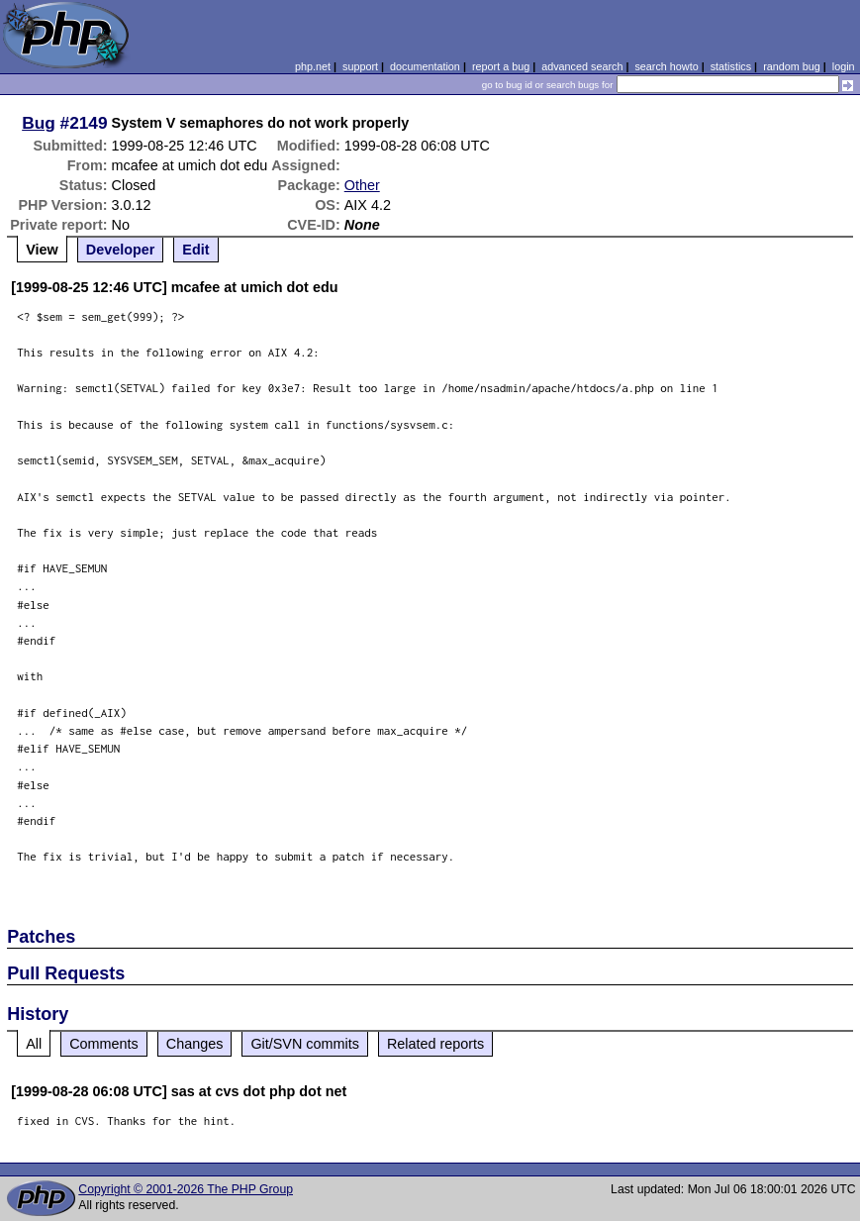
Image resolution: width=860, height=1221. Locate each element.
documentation (425, 66)
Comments (104, 1044)
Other (362, 185)
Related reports (435, 1044)
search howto (666, 66)
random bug (791, 66)
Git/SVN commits (304, 1044)
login (843, 66)
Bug (38, 123)
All (34, 1044)
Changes (195, 1044)
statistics (731, 66)
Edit (195, 249)
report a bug (500, 66)
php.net (313, 66)
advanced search (581, 66)
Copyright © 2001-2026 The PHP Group (185, 1189)
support (360, 66)
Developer (120, 249)
